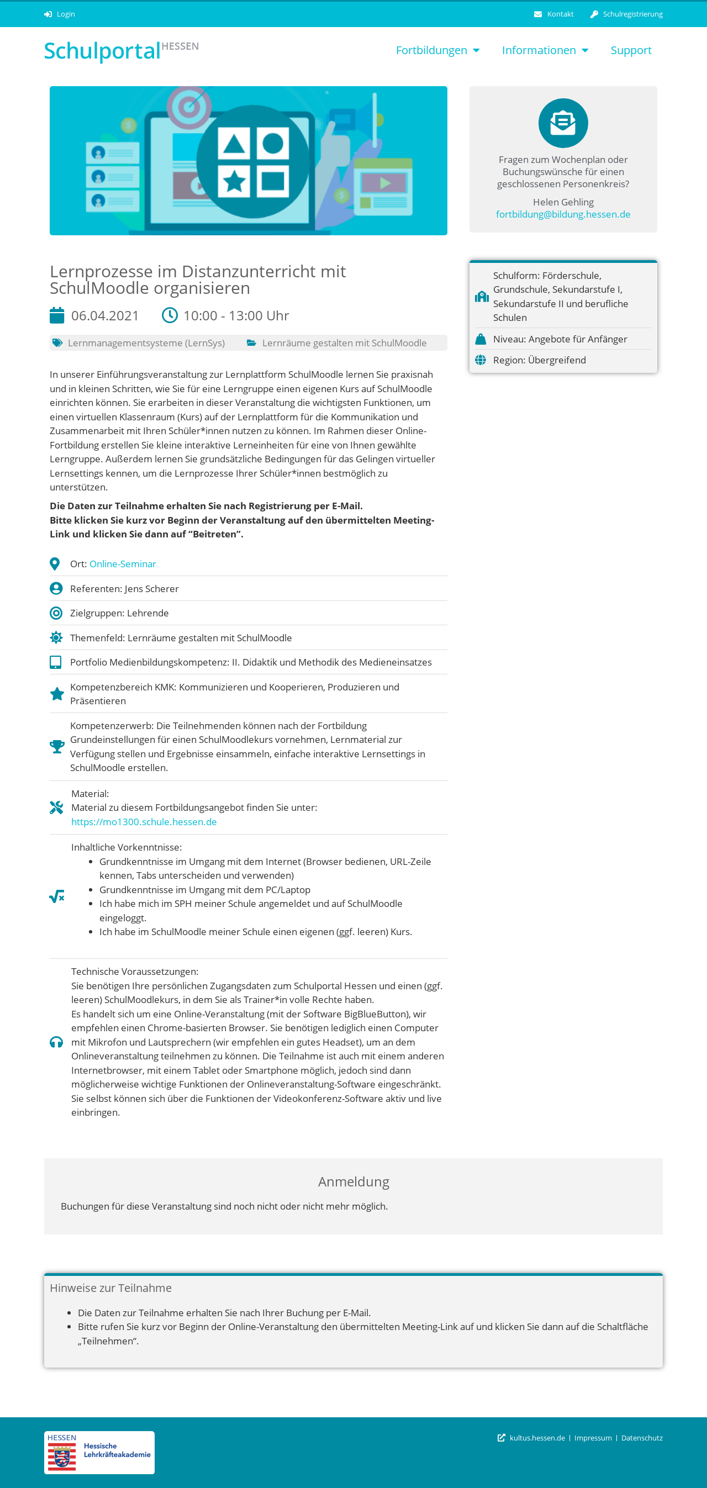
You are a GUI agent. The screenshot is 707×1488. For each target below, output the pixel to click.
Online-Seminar (122, 563)
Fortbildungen (438, 50)
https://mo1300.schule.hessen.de (144, 821)
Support (631, 50)
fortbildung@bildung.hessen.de (563, 214)
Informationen (545, 50)
